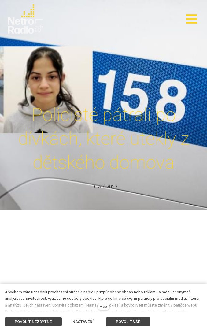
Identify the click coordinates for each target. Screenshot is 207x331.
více (103, 306)
